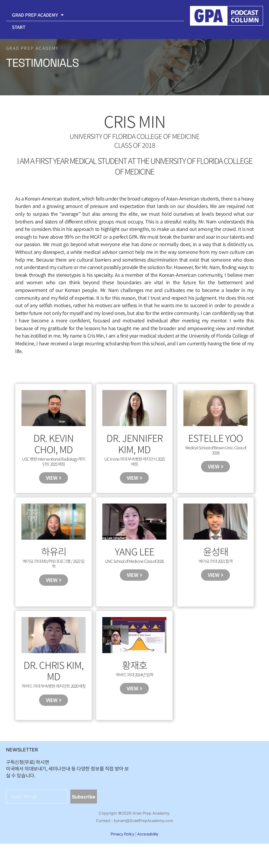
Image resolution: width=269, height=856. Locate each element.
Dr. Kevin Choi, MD (53, 443)
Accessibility (147, 846)
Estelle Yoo (215, 438)
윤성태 (215, 555)
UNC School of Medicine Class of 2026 (134, 565)
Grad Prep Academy (38, 15)
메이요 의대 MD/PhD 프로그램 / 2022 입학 (53, 567)
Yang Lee (134, 555)
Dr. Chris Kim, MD (54, 678)
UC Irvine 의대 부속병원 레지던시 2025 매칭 (134, 461)
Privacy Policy (122, 846)
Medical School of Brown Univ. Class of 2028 (215, 450)
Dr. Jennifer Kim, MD (134, 443)
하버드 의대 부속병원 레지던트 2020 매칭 (54, 694)
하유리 (53, 555)
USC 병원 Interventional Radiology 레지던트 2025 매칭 (53, 461)
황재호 (134, 673)
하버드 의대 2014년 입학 (134, 683)
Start (19, 27)
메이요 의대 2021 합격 (215, 565)
